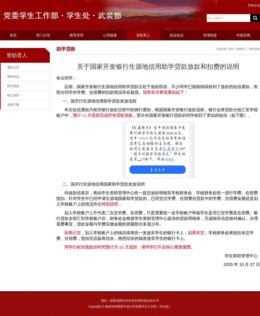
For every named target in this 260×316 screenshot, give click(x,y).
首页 (13, 35)
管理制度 (210, 35)
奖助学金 (13, 76)
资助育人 (143, 35)
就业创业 (177, 35)
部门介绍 (43, 35)
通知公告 (13, 67)
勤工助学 (13, 95)
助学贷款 (13, 86)
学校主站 (254, 5)
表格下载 (13, 104)
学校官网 (243, 35)
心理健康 (110, 35)
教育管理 (76, 35)
